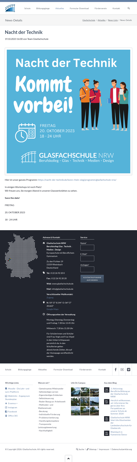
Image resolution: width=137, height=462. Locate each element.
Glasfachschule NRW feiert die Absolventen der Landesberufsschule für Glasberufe (121, 422)
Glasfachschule (88, 20)
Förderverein (86, 369)
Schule (8, 369)
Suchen (129, 8)
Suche (81, 449)
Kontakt (102, 369)
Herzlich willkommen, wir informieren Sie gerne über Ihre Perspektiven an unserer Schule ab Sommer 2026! (121, 407)
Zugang (50, 297)
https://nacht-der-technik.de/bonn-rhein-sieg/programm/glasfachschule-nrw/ (77, 179)
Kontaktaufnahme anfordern (92, 278)
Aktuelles (102, 20)
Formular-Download (63, 369)
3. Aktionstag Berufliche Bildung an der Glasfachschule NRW (120, 392)
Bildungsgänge (24, 369)
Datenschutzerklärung (122, 449)
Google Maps (53, 309)
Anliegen (85, 264)
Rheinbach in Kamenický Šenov (119, 433)
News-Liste (113, 20)
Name (85, 243)
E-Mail (85, 253)
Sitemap (93, 449)
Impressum (104, 449)
